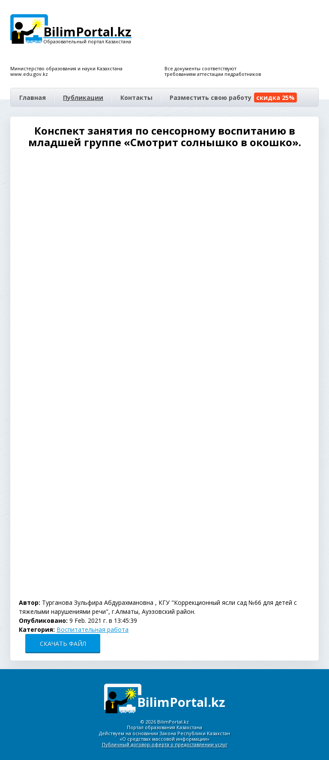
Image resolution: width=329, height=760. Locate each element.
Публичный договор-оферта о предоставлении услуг (164, 744)
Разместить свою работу (233, 97)
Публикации (83, 97)
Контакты (136, 97)
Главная (32, 97)
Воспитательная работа (93, 629)
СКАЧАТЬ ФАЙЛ (63, 644)
